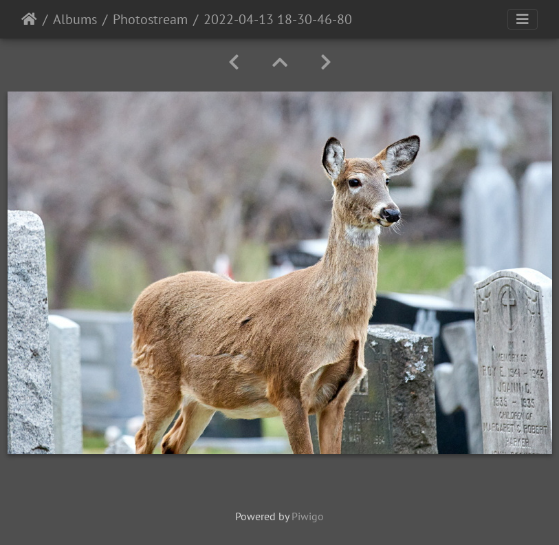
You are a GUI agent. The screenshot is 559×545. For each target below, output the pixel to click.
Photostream (150, 19)
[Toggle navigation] (522, 19)
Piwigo (308, 516)
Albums (75, 19)
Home (29, 19)
